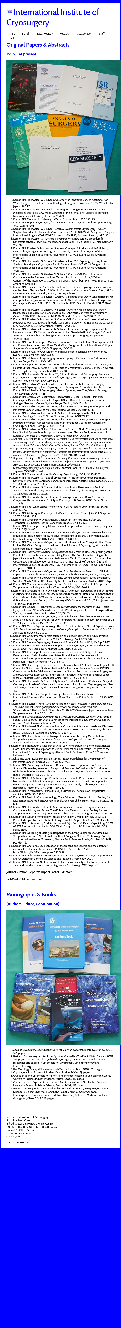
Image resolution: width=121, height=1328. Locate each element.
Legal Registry (45, 33)
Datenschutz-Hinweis (18, 1142)
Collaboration (84, 33)
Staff (102, 33)
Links (13, 38)
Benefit (26, 33)
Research (65, 33)
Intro (12, 33)
